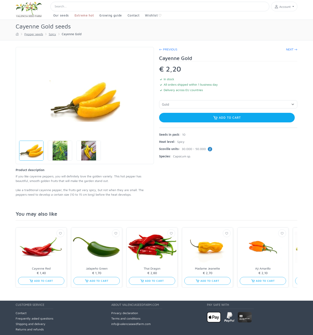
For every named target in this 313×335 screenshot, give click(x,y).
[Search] (159, 6)
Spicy (52, 34)
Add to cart (227, 117)
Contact (134, 15)
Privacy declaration (124, 313)
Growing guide (110, 15)
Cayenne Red (41, 268)
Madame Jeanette (207, 268)
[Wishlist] (60, 233)
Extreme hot (84, 15)
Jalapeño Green (97, 268)
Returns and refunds (30, 329)
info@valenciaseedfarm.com (131, 324)
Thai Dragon (152, 268)
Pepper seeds (33, 34)
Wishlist (153, 15)
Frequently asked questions (34, 318)
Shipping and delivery (30, 324)
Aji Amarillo (263, 268)
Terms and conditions (125, 318)
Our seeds (61, 15)
